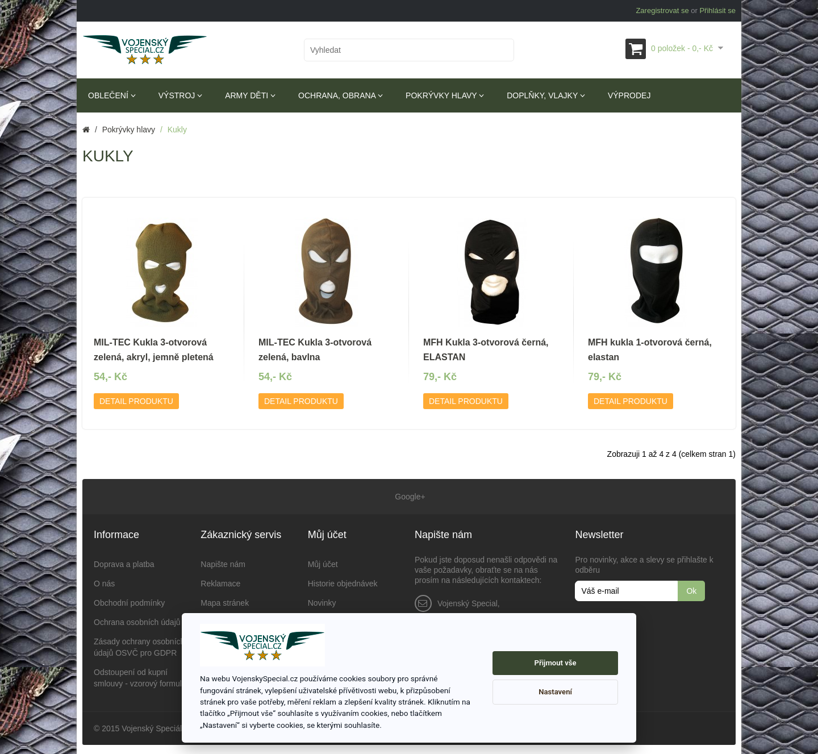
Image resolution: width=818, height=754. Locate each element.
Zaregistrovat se (662, 10)
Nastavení (555, 692)
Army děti (250, 95)
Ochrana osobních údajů (137, 619)
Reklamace (220, 581)
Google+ (409, 495)
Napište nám (223, 561)
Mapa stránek (225, 600)
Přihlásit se (717, 10)
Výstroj (180, 95)
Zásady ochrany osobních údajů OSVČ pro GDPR (139, 645)
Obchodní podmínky (129, 600)
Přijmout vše (556, 663)
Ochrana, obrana (340, 95)
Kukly (177, 129)
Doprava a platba (124, 561)
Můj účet (323, 561)
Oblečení (112, 95)
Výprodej (629, 95)
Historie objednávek (343, 581)
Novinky (322, 600)
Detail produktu (136, 401)
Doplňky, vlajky (546, 95)
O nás (104, 581)
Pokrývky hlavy (445, 95)
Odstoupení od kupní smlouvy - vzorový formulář (141, 675)
